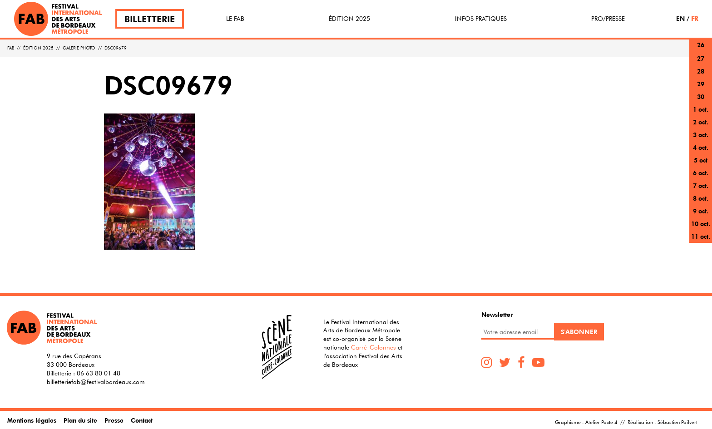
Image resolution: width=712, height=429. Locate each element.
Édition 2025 (349, 19)
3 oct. (700, 134)
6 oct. (700, 172)
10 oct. (700, 223)
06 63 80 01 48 (98, 373)
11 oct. (700, 236)
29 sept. (700, 89)
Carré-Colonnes (373, 347)
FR (694, 18)
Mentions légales (31, 420)
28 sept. (700, 76)
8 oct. (700, 198)
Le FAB (235, 19)
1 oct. (700, 109)
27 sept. (700, 64)
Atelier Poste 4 (601, 421)
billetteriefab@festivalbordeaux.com (96, 382)
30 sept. (700, 102)
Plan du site (80, 420)
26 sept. (700, 50)
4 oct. (700, 147)
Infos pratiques (481, 19)
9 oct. (700, 211)
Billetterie (149, 19)
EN (680, 18)
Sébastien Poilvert (677, 421)
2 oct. (700, 122)
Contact (142, 420)
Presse (114, 420)
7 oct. (700, 185)
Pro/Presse (608, 19)
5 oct (700, 160)
